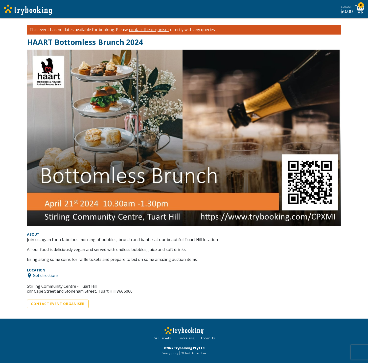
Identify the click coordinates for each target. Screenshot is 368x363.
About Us (208, 338)
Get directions (46, 275)
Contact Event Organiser (58, 304)
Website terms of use (194, 353)
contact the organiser (149, 29)
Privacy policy (169, 353)
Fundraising (186, 338)
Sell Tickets (162, 338)
